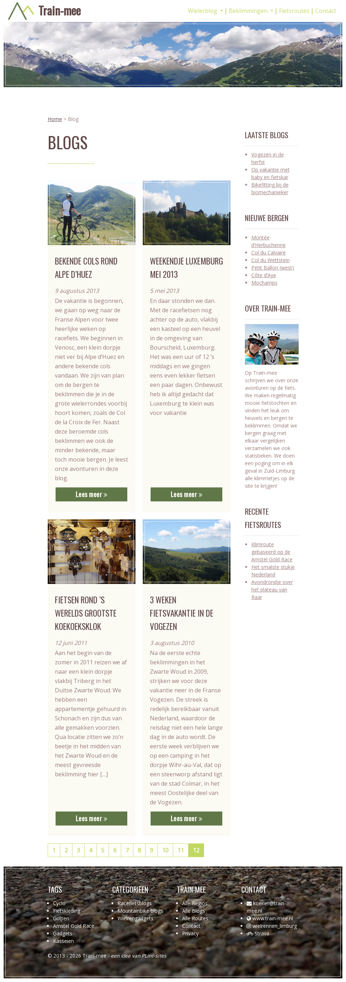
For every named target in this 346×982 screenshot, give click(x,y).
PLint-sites (154, 955)
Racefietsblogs (135, 903)
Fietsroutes (294, 11)
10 (165, 850)
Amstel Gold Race (73, 925)
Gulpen (61, 918)
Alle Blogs (193, 910)
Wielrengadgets (135, 918)
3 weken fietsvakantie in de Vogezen (181, 613)
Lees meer (92, 494)
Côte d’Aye (263, 275)
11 (180, 850)
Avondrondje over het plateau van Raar (272, 589)
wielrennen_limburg (274, 925)
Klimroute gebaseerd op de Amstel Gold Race (272, 552)
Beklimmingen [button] (249, 11)
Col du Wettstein (270, 260)
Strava (262, 933)
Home (55, 119)
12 (196, 850)
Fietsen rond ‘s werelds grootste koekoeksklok (86, 613)
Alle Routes (195, 918)
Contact (325, 11)
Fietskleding (66, 910)
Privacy (190, 933)
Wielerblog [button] (203, 11)
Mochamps (264, 282)
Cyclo (59, 903)
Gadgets (62, 933)
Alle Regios (195, 903)
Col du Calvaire (268, 252)
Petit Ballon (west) (272, 267)
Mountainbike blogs (140, 910)
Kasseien (63, 940)
